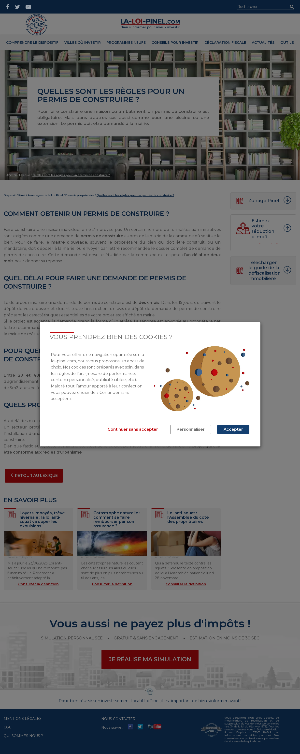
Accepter (233, 429)
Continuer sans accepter (133, 429)
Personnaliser (191, 429)
